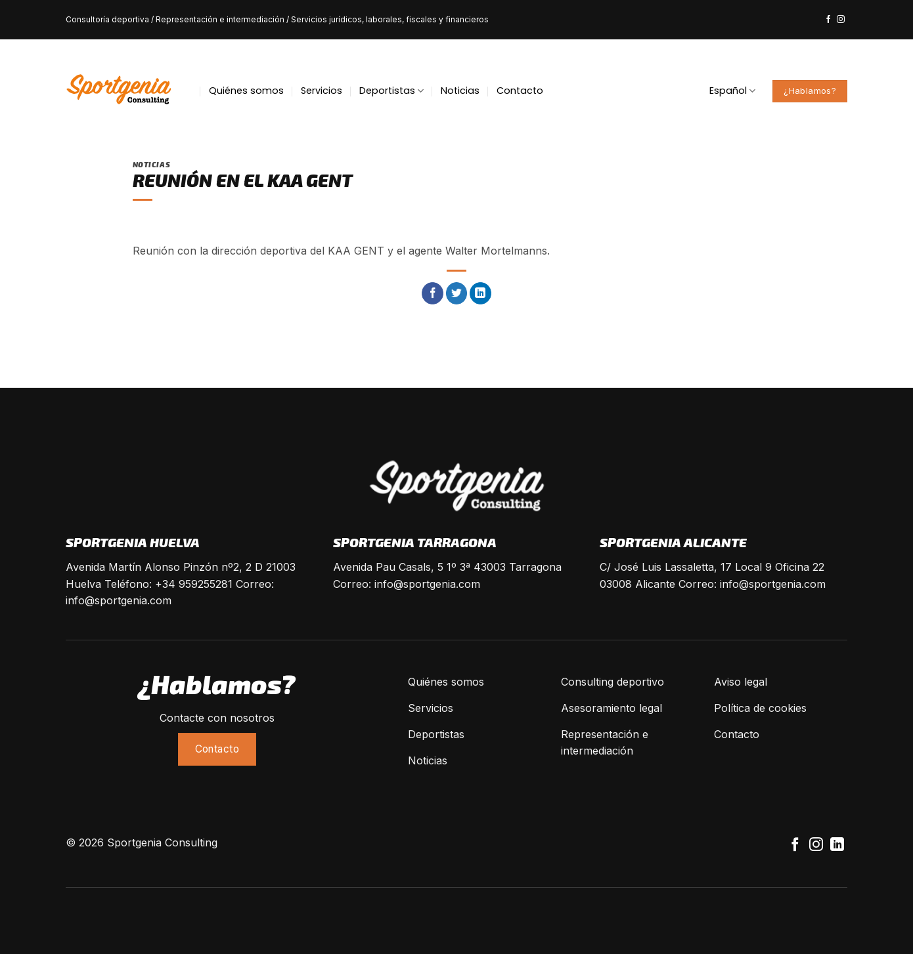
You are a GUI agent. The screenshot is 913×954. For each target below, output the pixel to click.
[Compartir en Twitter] (457, 293)
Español (732, 90)
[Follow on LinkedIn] (837, 845)
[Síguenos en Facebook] (828, 19)
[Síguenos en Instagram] (841, 19)
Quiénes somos (246, 90)
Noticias (460, 90)
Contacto (520, 90)
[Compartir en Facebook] (432, 293)
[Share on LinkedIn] (480, 293)
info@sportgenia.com (118, 600)
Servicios (321, 90)
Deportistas (391, 90)
